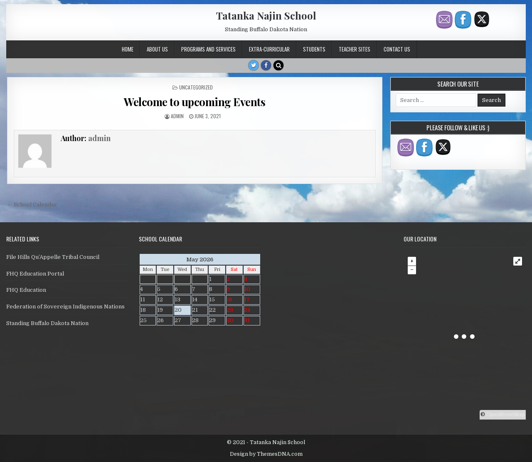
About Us (157, 49)
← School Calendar (32, 204)
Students (314, 49)
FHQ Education (26, 290)
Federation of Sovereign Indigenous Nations (65, 306)
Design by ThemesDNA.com (266, 454)
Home (127, 49)
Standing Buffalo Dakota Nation (47, 323)
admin (177, 115)
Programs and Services (208, 49)
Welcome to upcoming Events (194, 101)
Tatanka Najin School (266, 15)
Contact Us (397, 49)
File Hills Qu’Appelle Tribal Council (52, 257)
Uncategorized (196, 87)
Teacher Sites (354, 49)
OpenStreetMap (505, 414)
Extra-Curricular (269, 49)
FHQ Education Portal (35, 274)
